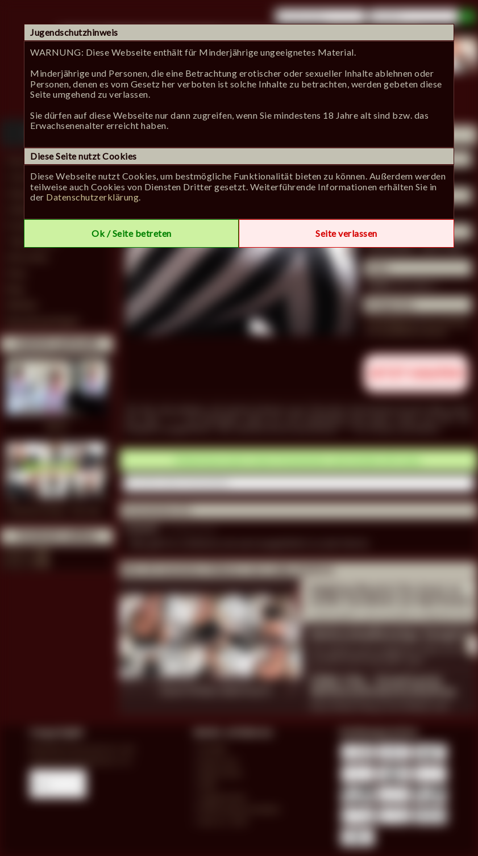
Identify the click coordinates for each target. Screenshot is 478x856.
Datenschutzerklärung (92, 196)
